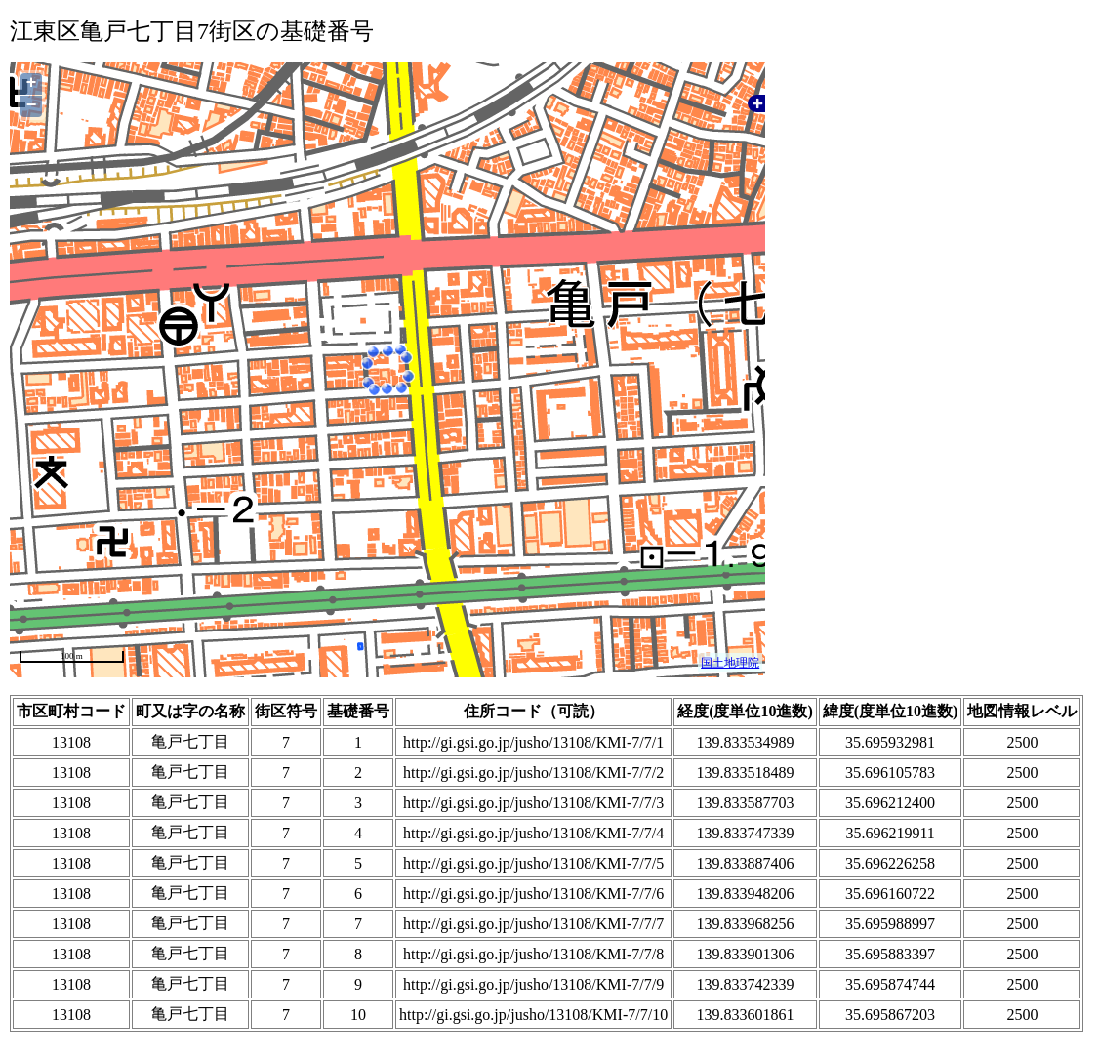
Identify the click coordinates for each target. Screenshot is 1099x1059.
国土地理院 (730, 663)
